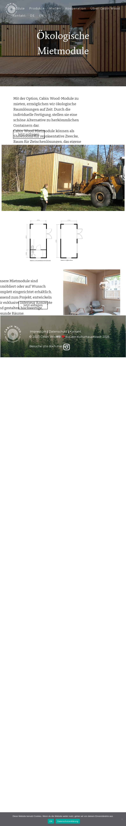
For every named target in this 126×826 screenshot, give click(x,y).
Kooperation (75, 8)
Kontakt (19, 15)
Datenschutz (58, 331)
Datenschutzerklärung (67, 821)
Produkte (37, 8)
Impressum (38, 331)
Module (19, 8)
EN (41, 15)
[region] (63, 157)
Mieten (55, 8)
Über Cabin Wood (105, 8)
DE (32, 15)
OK (50, 821)
